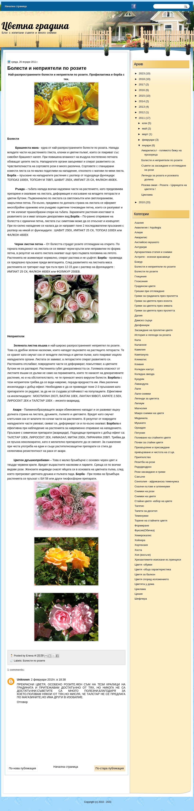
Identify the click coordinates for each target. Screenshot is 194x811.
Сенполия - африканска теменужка (157, 481)
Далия (139, 315)
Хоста (138, 549)
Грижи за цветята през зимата (153, 305)
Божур (139, 261)
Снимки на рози (144, 491)
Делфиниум (142, 325)
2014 (142, 101)
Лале (138, 388)
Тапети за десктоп (146, 510)
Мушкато (140, 422)
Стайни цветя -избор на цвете (153, 501)
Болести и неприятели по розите (161, 160)
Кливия (139, 364)
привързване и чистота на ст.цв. (155, 452)
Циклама (146, 194)
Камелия (140, 349)
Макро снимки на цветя (149, 413)
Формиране (142, 525)
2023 (142, 73)
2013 (142, 106)
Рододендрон (143, 466)
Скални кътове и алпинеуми (152, 486)
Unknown (23, 679)
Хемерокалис (143, 535)
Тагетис (139, 505)
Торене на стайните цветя (151, 520)
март (145, 134)
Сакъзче (140, 476)
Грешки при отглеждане (149, 291)
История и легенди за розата (153, 334)
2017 (142, 84)
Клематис (141, 359)
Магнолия (141, 408)
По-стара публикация (110, 768)
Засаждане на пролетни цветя (154, 330)
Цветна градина (35, 25)
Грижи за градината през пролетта (156, 295)
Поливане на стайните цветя (153, 437)
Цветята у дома (144, 584)
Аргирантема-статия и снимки (153, 252)
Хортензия (141, 544)
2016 (142, 90)
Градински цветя (145, 286)
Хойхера (140, 540)
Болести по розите (34, 660)
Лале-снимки (143, 393)
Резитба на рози (145, 462)
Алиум (139, 232)
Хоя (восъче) (143, 554)
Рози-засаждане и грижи (150, 471)
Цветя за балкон (145, 574)
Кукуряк (139, 379)
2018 (142, 79)
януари (146, 145)
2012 (142, 112)
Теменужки (141, 515)
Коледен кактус (144, 369)
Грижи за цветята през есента (153, 300)
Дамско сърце (143, 320)
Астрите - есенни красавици (152, 256)
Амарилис (141, 237)
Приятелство (143, 457)
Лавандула (141, 383)
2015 (142, 95)
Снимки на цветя (145, 496)
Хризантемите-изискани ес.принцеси (158, 559)
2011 (142, 117)
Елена (30, 655)
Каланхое (141, 344)
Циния (139, 593)
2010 (142, 202)
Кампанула (141, 354)
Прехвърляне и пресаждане (152, 447)
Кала (138, 339)
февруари (148, 139)
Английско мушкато (147, 242)
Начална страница (16, 6)
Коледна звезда (144, 374)
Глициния (141, 276)
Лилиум (139, 403)
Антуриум (141, 246)
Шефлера (141, 598)
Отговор (22, 702)
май (144, 128)
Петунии (140, 432)
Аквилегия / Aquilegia (148, 227)
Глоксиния (141, 281)
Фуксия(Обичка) (145, 530)
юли (144, 123)
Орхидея (140, 427)
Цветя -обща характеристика (153, 569)
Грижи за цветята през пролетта (155, 310)
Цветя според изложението (152, 579)
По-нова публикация (22, 768)
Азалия (139, 222)
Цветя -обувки (143, 564)
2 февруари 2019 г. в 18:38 (48, 679)
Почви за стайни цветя (149, 442)
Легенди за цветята (147, 398)
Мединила (141, 418)
